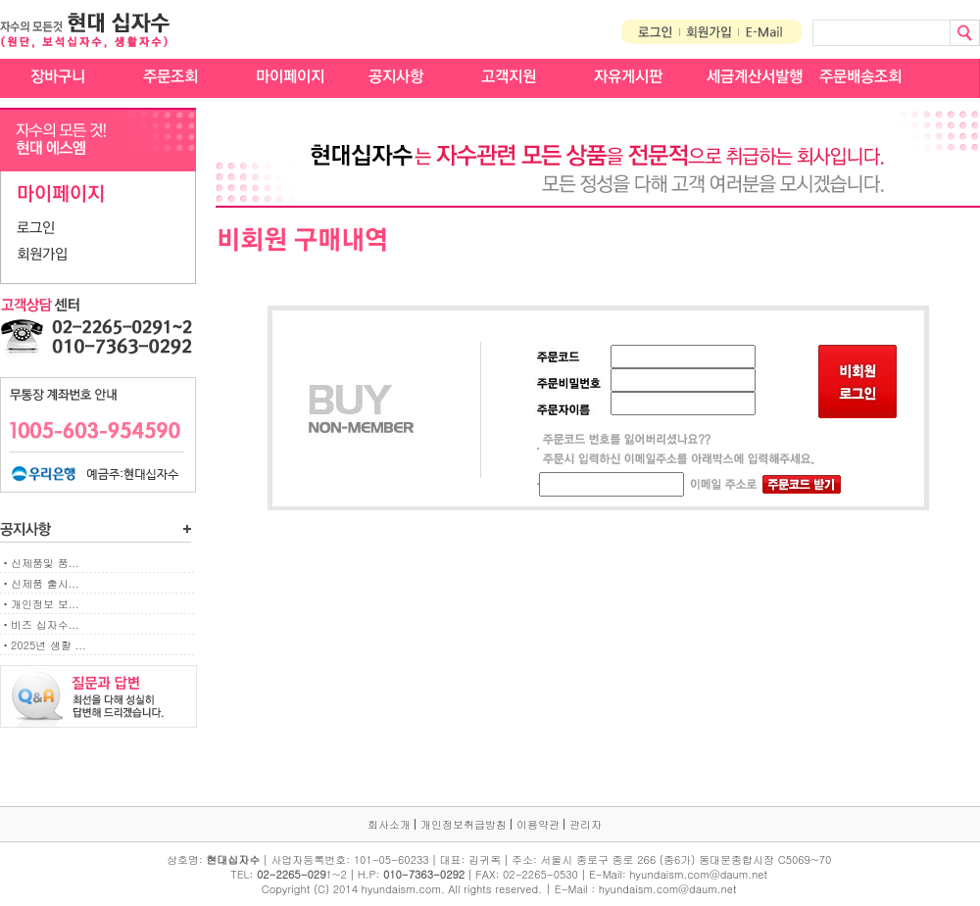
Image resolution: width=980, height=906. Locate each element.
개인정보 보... (45, 603)
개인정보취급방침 (463, 824)
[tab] (98, 228)
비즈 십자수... (45, 624)
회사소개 (389, 824)
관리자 (585, 824)
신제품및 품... (45, 562)
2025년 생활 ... (48, 645)
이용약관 (538, 824)
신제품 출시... (45, 583)
